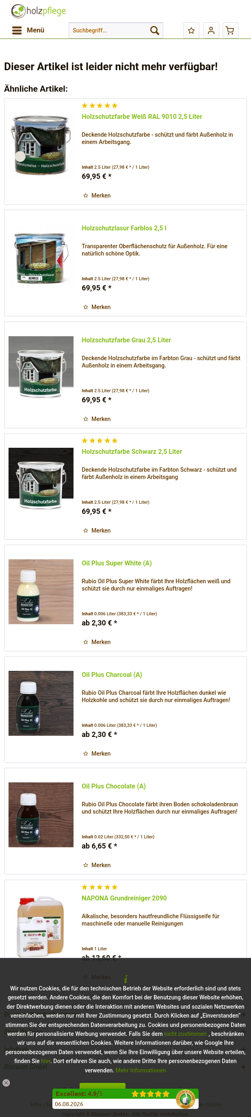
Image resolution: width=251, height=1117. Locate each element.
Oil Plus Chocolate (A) (114, 786)
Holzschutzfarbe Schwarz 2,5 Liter (132, 451)
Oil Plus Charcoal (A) (112, 675)
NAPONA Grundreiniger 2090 (124, 898)
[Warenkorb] (231, 30)
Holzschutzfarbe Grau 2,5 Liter (126, 340)
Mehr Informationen (141, 1070)
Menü (28, 29)
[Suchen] (154, 30)
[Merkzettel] (191, 30)
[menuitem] (27, 30)
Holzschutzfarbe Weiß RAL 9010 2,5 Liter (142, 116)
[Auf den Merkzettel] (97, 195)
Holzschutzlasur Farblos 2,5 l (124, 228)
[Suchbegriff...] (116, 30)
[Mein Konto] (211, 30)
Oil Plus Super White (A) (117, 563)
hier (45, 1061)
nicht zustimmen (185, 1034)
